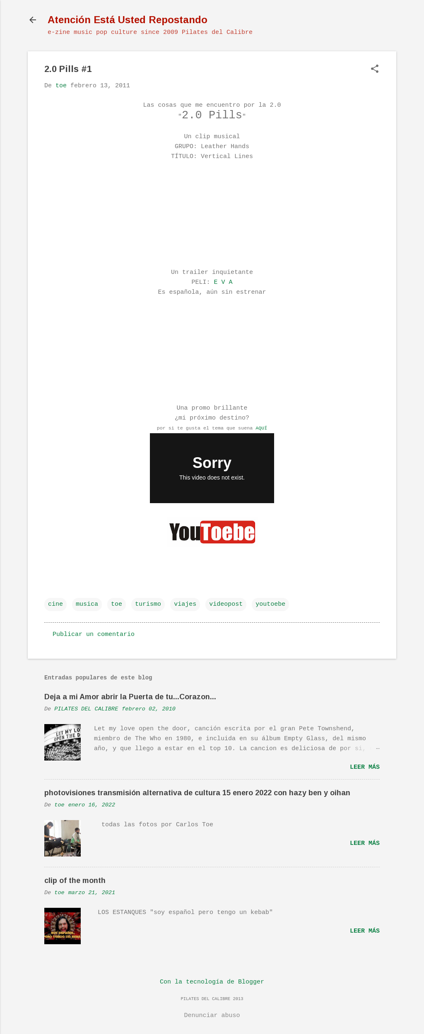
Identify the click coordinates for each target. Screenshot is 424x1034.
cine (55, 604)
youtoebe (270, 604)
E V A (223, 282)
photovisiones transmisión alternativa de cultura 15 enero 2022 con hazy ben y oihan (197, 793)
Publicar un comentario (94, 634)
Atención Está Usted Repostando (127, 19)
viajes (185, 604)
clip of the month (75, 880)
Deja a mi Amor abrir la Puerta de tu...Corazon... (130, 697)
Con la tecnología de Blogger (212, 982)
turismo (148, 604)
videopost (226, 604)
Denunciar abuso (212, 1015)
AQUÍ (261, 428)
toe (116, 604)
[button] (375, 70)
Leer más (365, 767)
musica (87, 604)
